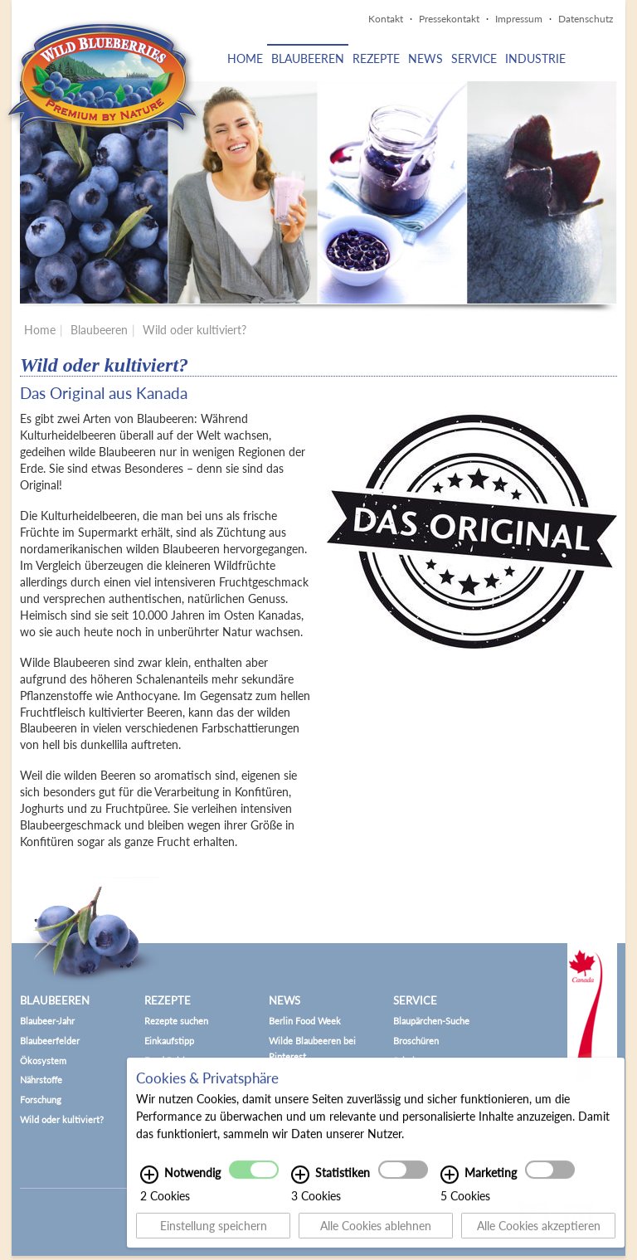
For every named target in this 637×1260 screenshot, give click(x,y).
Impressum (518, 18)
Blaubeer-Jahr (47, 1020)
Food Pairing (169, 1060)
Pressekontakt (449, 18)
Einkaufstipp (169, 1040)
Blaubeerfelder (50, 1040)
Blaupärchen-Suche (431, 1020)
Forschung (40, 1099)
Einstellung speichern (213, 1232)
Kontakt (385, 18)
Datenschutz (585, 18)
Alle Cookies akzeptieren (539, 1232)
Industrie (535, 58)
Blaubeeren (307, 58)
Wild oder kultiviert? (194, 330)
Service (474, 58)
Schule (406, 1060)
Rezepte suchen (176, 1020)
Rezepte (376, 58)
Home (245, 58)
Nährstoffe (41, 1079)
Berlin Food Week (305, 1020)
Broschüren (416, 1040)
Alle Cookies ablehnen (375, 1232)
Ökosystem (43, 1060)
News (425, 58)
